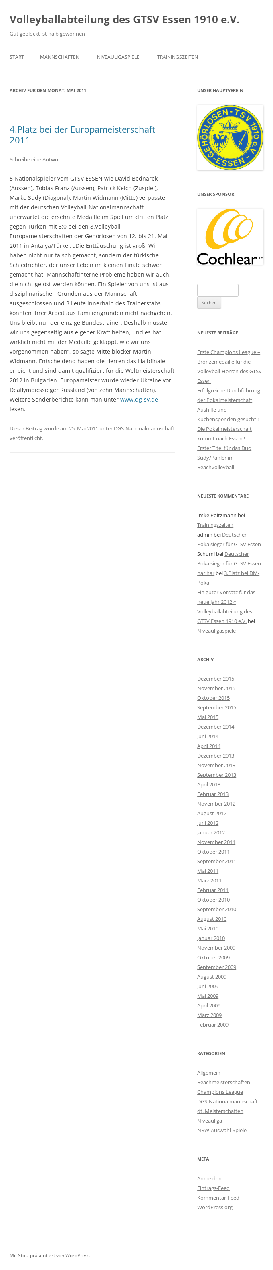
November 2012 (216, 803)
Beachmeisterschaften (223, 1082)
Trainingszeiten (177, 57)
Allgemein (208, 1072)
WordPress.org (215, 1207)
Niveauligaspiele (118, 57)
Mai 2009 (207, 995)
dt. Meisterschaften (220, 1111)
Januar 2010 (211, 938)
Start (17, 57)
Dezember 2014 (215, 726)
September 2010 (216, 909)
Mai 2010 (207, 928)
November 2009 (216, 947)
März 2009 (209, 1015)
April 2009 (208, 1005)
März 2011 (209, 880)
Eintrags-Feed (213, 1188)
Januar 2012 (211, 832)
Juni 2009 (207, 986)
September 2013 (216, 774)
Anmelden (209, 1178)
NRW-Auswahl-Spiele (222, 1130)
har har (205, 573)
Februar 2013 (213, 794)
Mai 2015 (207, 717)
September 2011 (216, 861)
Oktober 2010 (213, 899)
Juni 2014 (207, 736)
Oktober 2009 (213, 957)
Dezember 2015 (215, 678)
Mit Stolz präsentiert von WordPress (50, 1255)
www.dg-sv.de (139, 399)
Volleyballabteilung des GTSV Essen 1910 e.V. (124, 19)
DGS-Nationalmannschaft (144, 428)
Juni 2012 (207, 822)
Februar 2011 (213, 890)
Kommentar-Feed (218, 1197)
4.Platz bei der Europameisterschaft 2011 (82, 134)
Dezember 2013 (215, 755)
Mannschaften (59, 57)
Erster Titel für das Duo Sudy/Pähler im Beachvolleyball (224, 457)
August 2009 (211, 976)
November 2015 (216, 688)
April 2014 (208, 746)
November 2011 (216, 842)
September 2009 (216, 967)
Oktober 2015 (213, 697)
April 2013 (208, 784)
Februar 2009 (213, 1024)
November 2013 (216, 765)
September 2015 (216, 707)
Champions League (220, 1091)
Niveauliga (209, 1120)
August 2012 (211, 813)
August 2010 (211, 918)
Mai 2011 (207, 870)
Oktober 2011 (213, 851)
